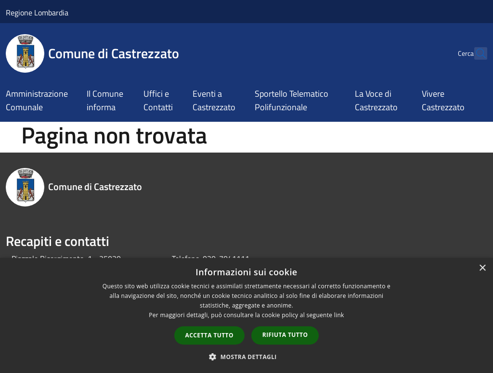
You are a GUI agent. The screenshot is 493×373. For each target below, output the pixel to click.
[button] (246, 356)
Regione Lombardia (37, 12)
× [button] (482, 268)
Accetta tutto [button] (209, 335)
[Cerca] (475, 53)
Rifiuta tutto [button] (285, 335)
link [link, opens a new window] (339, 315)
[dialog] (246, 315)
